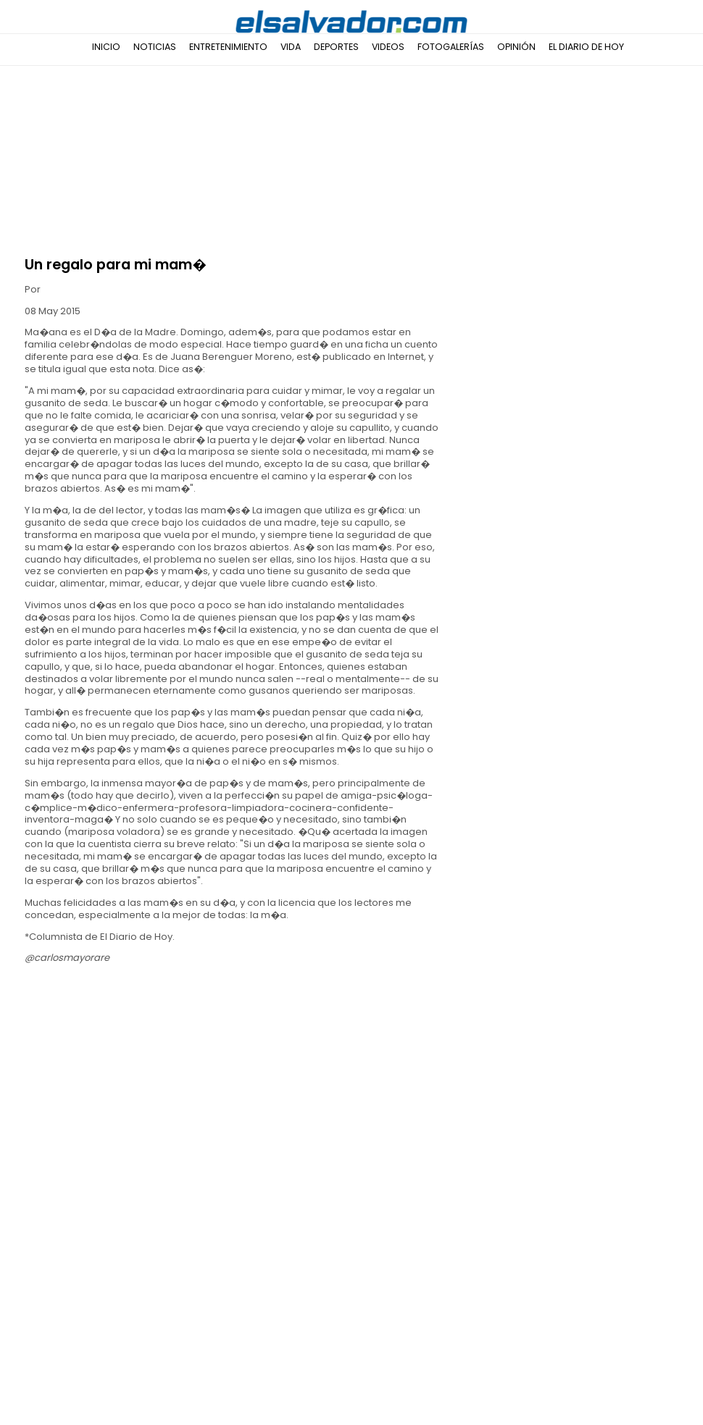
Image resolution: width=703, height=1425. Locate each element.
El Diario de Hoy (586, 47)
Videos (388, 47)
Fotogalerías (450, 47)
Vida (290, 47)
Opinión (516, 47)
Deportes (336, 47)
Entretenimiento (228, 47)
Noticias (154, 47)
